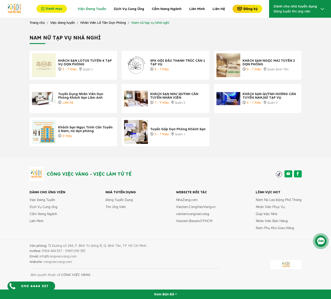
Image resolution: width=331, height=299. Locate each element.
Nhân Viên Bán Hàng (272, 221)
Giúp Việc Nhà (266, 214)
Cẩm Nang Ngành (43, 214)
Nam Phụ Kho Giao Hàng (275, 228)
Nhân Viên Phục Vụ (270, 207)
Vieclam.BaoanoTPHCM (194, 221)
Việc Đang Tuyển (42, 200)
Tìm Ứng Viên (115, 207)
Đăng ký (247, 9)
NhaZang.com (187, 200)
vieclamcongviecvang (192, 214)
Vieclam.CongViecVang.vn (196, 207)
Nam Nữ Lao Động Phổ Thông (279, 200)
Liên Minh (36, 221)
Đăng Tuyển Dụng (119, 200)
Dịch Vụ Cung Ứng (43, 207)
